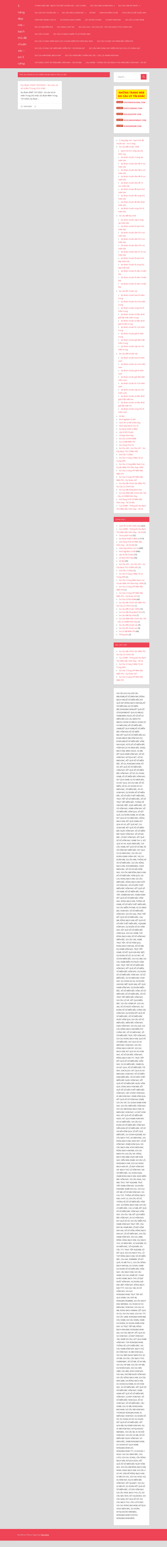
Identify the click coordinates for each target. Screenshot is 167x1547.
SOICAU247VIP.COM (132, 120)
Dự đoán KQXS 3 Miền (101, 19)
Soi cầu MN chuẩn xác (77, 12)
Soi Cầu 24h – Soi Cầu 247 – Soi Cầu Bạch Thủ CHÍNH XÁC (64, 34)
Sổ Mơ (95, 12)
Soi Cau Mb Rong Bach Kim (106, 55)
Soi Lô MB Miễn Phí (89, 27)
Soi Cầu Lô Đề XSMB (66, 27)
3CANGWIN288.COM (132, 132)
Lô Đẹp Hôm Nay (45, 27)
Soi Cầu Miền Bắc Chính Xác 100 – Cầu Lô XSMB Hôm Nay (64, 62)
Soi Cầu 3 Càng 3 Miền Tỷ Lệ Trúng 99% (55, 41)
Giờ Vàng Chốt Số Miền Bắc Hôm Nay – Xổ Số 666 (118, 62)
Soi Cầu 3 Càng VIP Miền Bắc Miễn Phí (55, 48)
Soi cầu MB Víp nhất (132, 5)
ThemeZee (45, 1541)
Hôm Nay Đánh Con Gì (76, 19)
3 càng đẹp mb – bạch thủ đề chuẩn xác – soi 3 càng (24, 37)
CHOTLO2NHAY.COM (132, 115)
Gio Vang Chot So (111, 27)
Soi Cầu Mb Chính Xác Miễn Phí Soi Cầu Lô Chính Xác (63, 55)
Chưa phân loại (125, 542)
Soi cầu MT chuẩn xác (49, 12)
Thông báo (123, 641)
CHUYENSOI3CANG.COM (134, 109)
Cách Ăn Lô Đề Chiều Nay (49, 19)
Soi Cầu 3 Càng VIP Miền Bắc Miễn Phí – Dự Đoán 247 (103, 48)
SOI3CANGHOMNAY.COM (134, 126)
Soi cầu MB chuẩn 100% (105, 5)
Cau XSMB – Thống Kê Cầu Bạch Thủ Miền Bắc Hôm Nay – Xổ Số (67, 69)
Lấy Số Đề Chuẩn (124, 19)
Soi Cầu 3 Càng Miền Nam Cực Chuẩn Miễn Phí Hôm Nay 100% (108, 41)
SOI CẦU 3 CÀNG (102, 34)
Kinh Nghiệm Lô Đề (111, 12)
